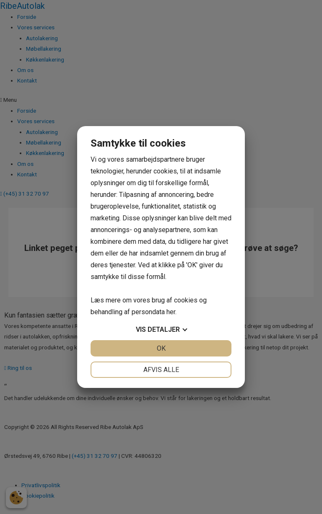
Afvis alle (161, 370)
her (170, 312)
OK (161, 348)
